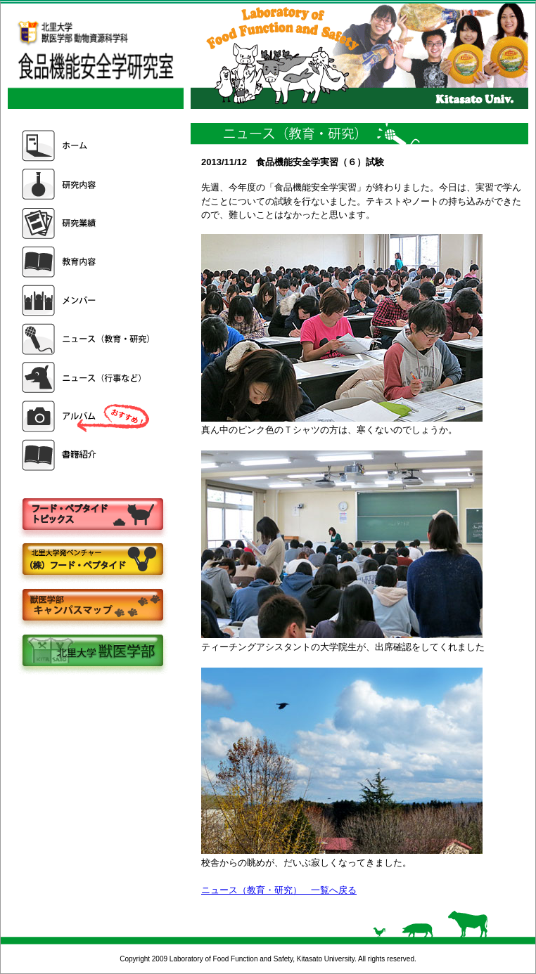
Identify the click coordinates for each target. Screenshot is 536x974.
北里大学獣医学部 (92, 652)
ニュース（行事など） (87, 378)
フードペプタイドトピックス (92, 515)
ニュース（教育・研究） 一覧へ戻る (279, 890)
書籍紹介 (87, 455)
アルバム (87, 416)
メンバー (87, 300)
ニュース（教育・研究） (87, 339)
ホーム (87, 146)
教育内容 (87, 262)
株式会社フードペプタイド (92, 560)
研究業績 (87, 223)
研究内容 (87, 184)
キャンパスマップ (92, 606)
